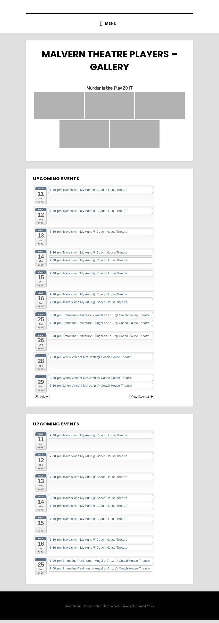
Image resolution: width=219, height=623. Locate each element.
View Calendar (142, 400)
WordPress (146, 609)
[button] (41, 400)
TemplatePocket (108, 609)
